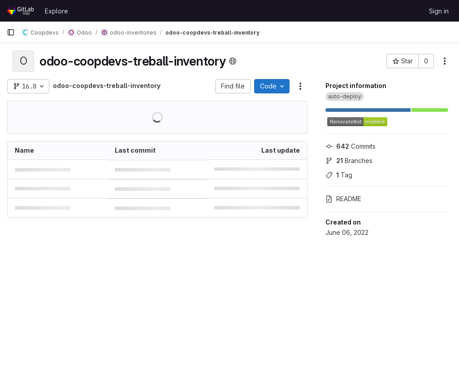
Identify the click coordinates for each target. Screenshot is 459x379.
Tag (338, 175)
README (343, 199)
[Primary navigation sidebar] (11, 32)
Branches (348, 160)
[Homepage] (21, 11)
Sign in (439, 11)
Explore (56, 11)
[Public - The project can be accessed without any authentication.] (232, 61)
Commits (350, 146)
